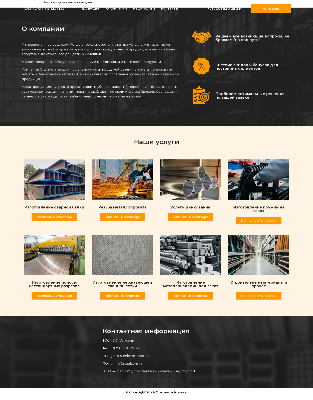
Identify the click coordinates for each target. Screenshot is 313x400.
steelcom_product (135, 356)
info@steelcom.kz (128, 364)
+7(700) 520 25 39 (224, 8)
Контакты (169, 8)
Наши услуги (144, 8)
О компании (116, 8)
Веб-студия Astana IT (272, 396)
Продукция (90, 8)
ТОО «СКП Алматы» (43, 8)
